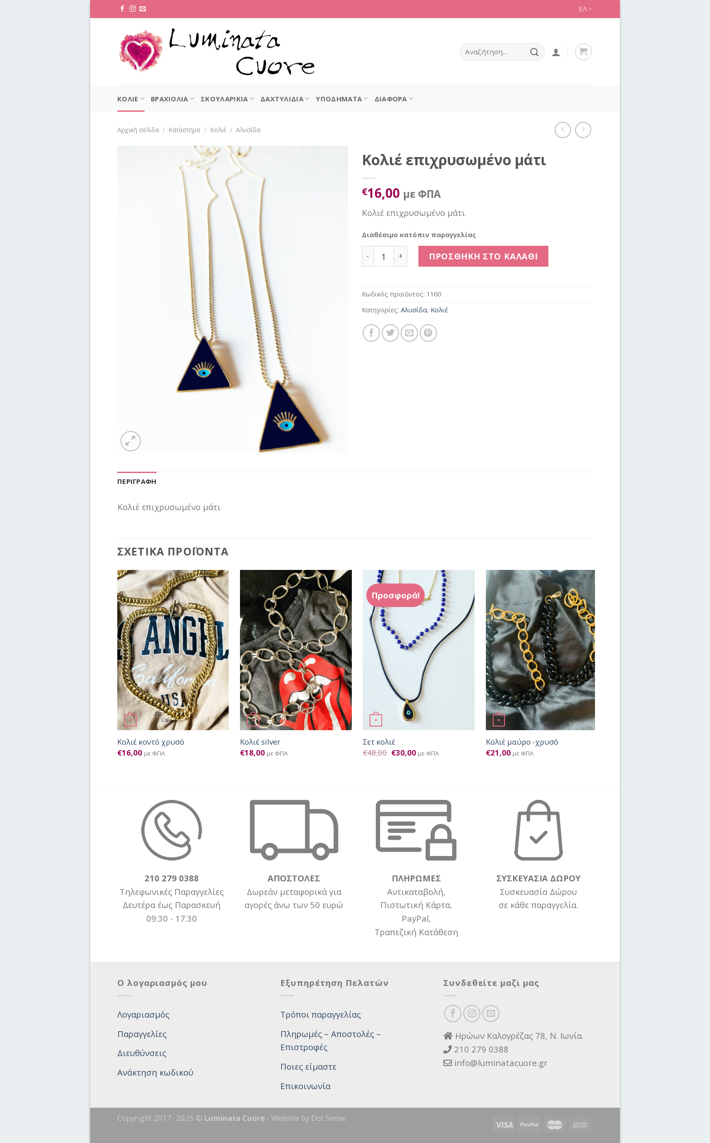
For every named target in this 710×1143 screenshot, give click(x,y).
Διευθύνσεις (141, 1052)
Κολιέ (130, 98)
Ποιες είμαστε (308, 1066)
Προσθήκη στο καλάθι (483, 256)
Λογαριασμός (143, 1014)
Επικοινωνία (305, 1085)
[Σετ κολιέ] (419, 650)
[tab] (137, 482)
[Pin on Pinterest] (428, 332)
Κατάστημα (184, 129)
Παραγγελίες (142, 1033)
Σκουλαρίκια (227, 98)
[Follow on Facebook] (122, 9)
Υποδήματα (342, 98)
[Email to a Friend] (409, 332)
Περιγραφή (137, 481)
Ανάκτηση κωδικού (155, 1072)
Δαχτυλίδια (284, 98)
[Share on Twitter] (390, 332)
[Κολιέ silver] (296, 650)
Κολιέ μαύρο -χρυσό (522, 742)
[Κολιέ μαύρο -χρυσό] (542, 650)
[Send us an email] (142, 9)
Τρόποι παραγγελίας (320, 1014)
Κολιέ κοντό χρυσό (150, 742)
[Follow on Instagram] (133, 9)
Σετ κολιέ (379, 742)
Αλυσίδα (248, 129)
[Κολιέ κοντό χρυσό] (173, 650)
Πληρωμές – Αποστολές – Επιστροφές (330, 1040)
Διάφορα (393, 98)
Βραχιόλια (172, 98)
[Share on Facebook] (371, 332)
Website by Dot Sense (308, 1118)
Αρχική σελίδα (138, 129)
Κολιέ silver (260, 742)
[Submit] (534, 52)
